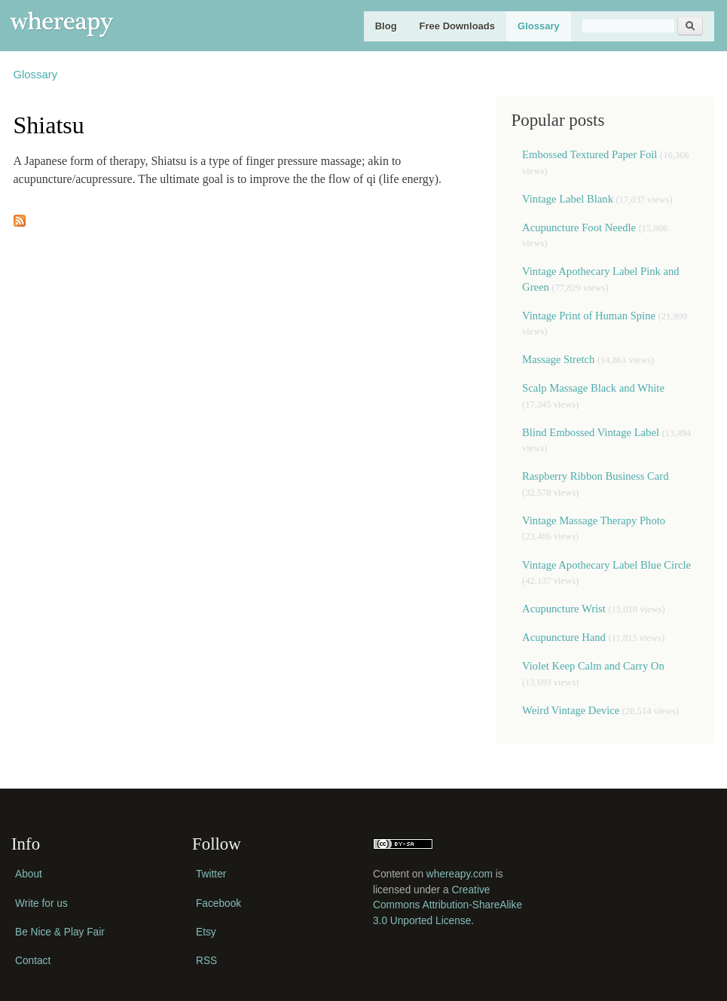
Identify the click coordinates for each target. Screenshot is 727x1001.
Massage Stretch (558, 359)
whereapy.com (459, 874)
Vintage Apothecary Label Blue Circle (606, 565)
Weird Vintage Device (570, 710)
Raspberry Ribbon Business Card (595, 476)
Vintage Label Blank (567, 199)
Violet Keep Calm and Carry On (593, 666)
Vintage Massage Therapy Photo (593, 520)
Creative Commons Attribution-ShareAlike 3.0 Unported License (447, 905)
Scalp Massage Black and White (593, 388)
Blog (386, 26)
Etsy (206, 932)
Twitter (211, 874)
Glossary (539, 26)
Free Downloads (457, 26)
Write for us (41, 903)
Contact (32, 960)
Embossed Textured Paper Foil (591, 154)
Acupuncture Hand (564, 637)
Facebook (218, 903)
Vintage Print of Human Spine (588, 316)
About (28, 874)
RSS (206, 960)
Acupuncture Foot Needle (579, 227)
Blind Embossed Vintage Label (590, 432)
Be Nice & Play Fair (60, 932)
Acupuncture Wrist (564, 609)
